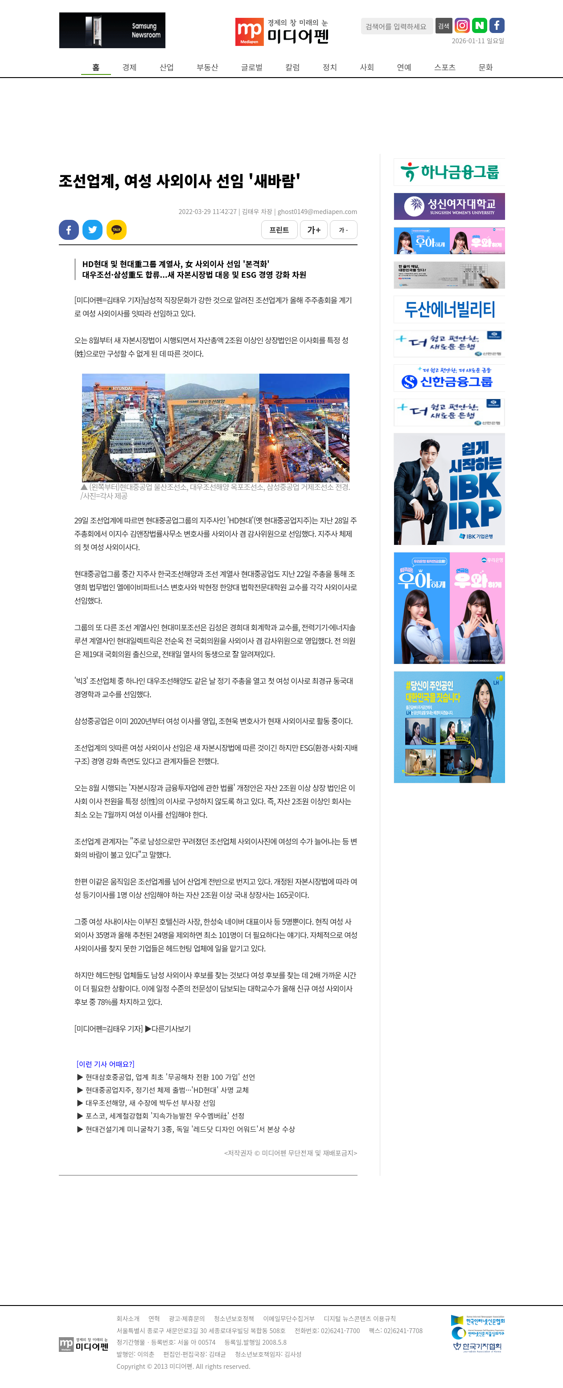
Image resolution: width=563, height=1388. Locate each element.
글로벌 (252, 67)
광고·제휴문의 (187, 1318)
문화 (486, 67)
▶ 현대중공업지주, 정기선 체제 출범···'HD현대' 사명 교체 (163, 1089)
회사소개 (128, 1318)
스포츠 (445, 67)
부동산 (207, 67)
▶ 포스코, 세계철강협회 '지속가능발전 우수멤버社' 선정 (161, 1115)
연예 (404, 67)
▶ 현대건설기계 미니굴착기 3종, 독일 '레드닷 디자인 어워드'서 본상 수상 (186, 1129)
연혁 (154, 1318)
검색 (444, 25)
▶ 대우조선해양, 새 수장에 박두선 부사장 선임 (146, 1102)
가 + (313, 229)
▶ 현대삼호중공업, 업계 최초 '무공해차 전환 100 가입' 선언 (166, 1076)
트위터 (92, 230)
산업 (167, 67)
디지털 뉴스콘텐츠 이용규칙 (360, 1318)
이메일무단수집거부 (289, 1318)
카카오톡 (117, 230)
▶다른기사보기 (167, 1028)
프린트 (279, 229)
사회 (367, 67)
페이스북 (69, 230)
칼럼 (292, 67)
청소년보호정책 (234, 1318)
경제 (129, 67)
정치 (330, 67)
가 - (343, 230)
